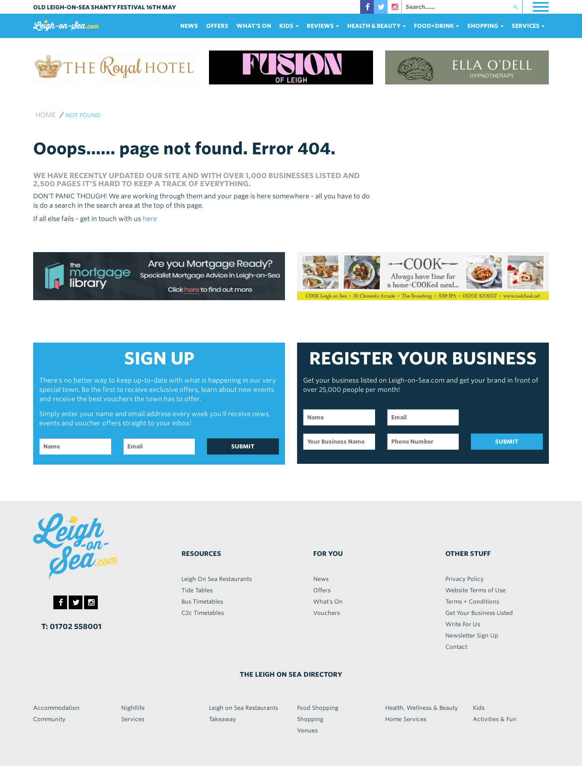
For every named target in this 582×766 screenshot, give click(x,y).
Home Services (405, 719)
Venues (307, 730)
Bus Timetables (202, 601)
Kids (479, 708)
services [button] (528, 26)
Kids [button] (289, 26)
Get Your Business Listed (479, 613)
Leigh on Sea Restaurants (243, 708)
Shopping (310, 719)
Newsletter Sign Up (471, 635)
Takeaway (222, 719)
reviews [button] (323, 26)
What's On (253, 26)
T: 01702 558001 (71, 626)
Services (132, 719)
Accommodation (56, 708)
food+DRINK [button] (436, 26)
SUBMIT (243, 446)
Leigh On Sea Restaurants (216, 579)
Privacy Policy (464, 579)
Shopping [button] (485, 26)
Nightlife (133, 708)
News (189, 26)
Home (46, 115)
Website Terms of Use (475, 590)
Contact (456, 647)
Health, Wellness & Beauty (421, 708)
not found (83, 115)
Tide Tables (197, 590)
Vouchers (326, 613)
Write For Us (462, 624)
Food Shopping (317, 708)
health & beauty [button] (376, 26)
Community (49, 719)
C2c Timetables (202, 613)
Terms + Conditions (472, 601)
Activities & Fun (495, 719)
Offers (217, 26)
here (150, 219)
